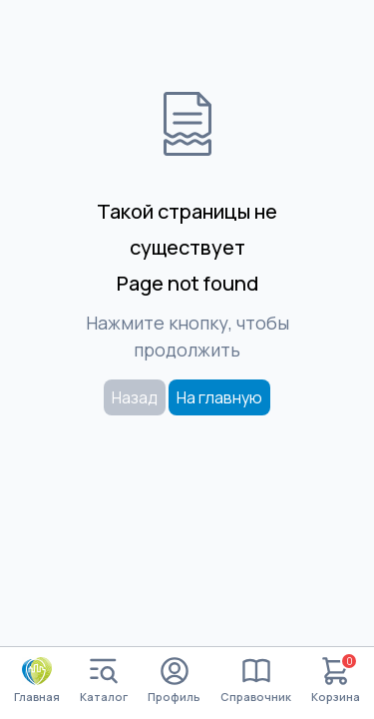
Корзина (335, 680)
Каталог (104, 680)
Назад (135, 397)
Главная (37, 680)
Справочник (255, 680)
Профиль (174, 680)
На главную (219, 397)
